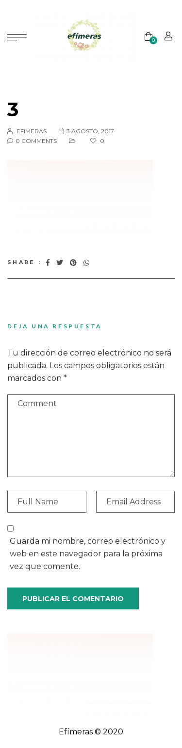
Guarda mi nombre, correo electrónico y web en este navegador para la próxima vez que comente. (87, 553)
